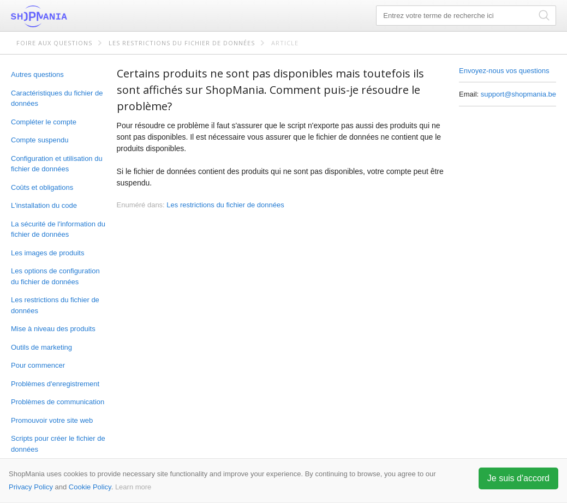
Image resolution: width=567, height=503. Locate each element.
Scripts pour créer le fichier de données (58, 443)
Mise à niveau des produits (53, 329)
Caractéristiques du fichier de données (57, 98)
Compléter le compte (43, 122)
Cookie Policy (90, 487)
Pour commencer (38, 365)
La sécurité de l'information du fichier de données (58, 229)
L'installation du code (44, 205)
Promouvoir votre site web (52, 420)
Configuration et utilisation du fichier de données (57, 163)
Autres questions (37, 74)
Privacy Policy (31, 487)
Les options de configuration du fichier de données (55, 276)
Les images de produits (47, 253)
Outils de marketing (41, 347)
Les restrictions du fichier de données (182, 43)
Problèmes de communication (57, 402)
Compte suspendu (40, 140)
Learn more (133, 487)
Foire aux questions (54, 43)
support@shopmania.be (518, 94)
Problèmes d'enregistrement (55, 384)
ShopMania (65, 16)
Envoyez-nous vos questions (504, 71)
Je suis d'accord (518, 478)
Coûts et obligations (42, 187)
